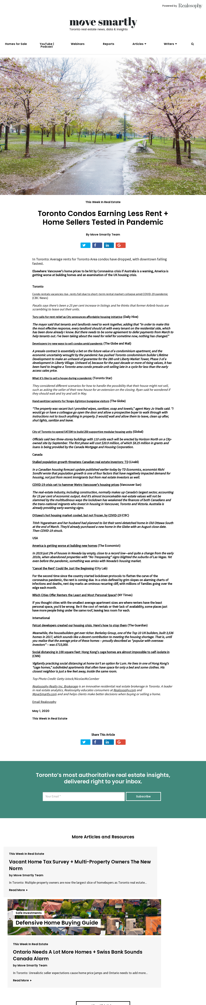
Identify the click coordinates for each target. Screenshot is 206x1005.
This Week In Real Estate (103, 208)
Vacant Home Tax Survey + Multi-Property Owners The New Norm (33, 877)
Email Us (72, 988)
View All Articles (103, 947)
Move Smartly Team (105, 240)
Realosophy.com (124, 696)
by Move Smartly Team (26, 894)
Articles (137, 44)
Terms (88, 988)
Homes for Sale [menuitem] (16, 44)
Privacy (101, 988)
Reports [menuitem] (108, 44)
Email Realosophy (44, 707)
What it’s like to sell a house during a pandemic (63, 384)
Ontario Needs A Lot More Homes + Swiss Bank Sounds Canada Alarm (168, 880)
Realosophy (72, 696)
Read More (18, 917)
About (55, 988)
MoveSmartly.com (44, 700)
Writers (169, 44)
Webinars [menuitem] (78, 44)
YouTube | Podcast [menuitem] (47, 45)
